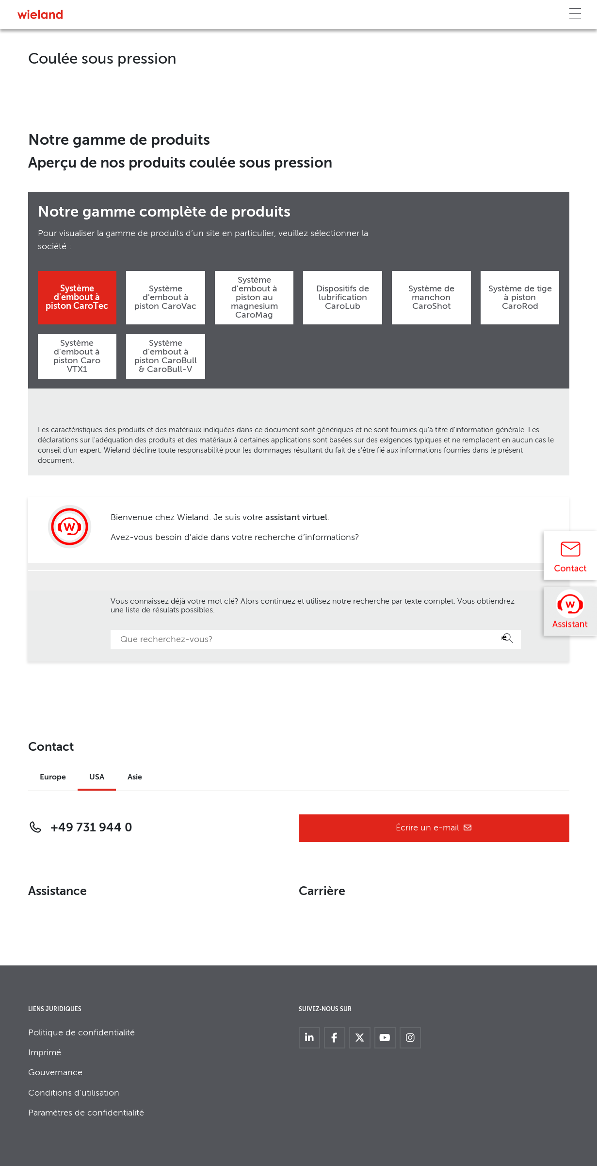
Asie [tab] (135, 777)
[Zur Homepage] (40, 14)
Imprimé (44, 1052)
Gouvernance (55, 1072)
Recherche (504, 637)
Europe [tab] (53, 777)
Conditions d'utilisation (73, 1093)
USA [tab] (96, 777)
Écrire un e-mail (434, 828)
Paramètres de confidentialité (86, 1113)
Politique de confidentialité (81, 1033)
